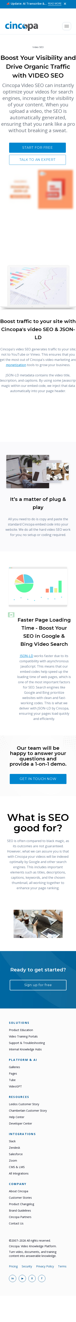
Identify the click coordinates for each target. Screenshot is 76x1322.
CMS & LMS (17, 1167)
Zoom (13, 1160)
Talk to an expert (37, 160)
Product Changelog (21, 1204)
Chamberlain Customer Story (28, 1110)
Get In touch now (38, 779)
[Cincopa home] (21, 26)
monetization (16, 365)
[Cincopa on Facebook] (41, 1278)
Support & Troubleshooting (27, 1043)
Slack (12, 1141)
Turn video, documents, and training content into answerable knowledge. (32, 1254)
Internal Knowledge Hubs (25, 1049)
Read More (54, 3)
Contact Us (16, 1223)
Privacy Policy (45, 1266)
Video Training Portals (23, 1036)
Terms (62, 1266)
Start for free (37, 148)
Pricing (13, 1266)
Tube (12, 1080)
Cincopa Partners (20, 1217)
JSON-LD (26, 656)
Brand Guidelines (20, 1210)
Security (27, 1266)
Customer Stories (20, 1197)
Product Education (21, 1030)
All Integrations (19, 1173)
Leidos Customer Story (24, 1104)
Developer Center (20, 1123)
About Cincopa (18, 1191)
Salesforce (16, 1154)
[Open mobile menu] (66, 26)
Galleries (14, 1067)
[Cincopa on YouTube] (22, 1278)
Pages (13, 1073)
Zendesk (14, 1148)
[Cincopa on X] (32, 1278)
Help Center (16, 1117)
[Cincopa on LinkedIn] (12, 1278)
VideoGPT (15, 1086)
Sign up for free (38, 985)
